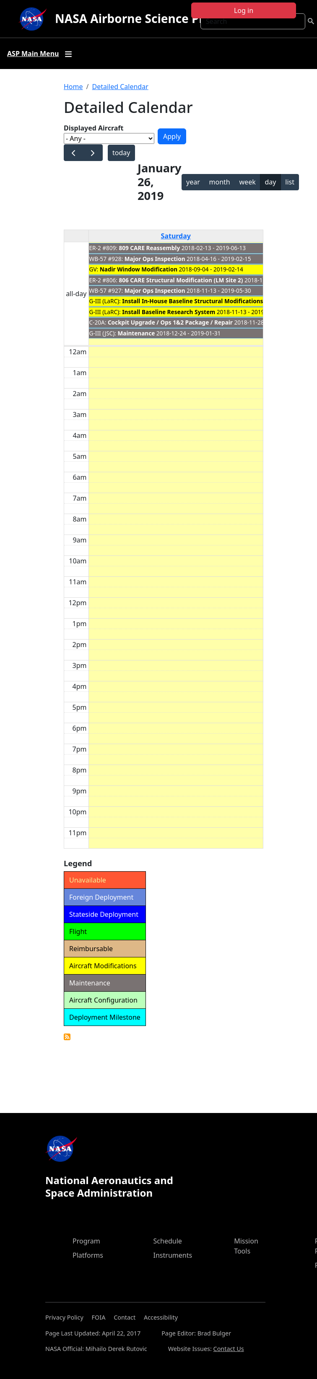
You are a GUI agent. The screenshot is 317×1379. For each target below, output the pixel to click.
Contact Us (228, 1349)
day (270, 182)
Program (86, 1241)
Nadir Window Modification (138, 269)
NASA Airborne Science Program (148, 18)
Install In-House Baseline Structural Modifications (192, 301)
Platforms (88, 1255)
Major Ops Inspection (155, 259)
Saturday (176, 235)
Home (73, 86)
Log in (243, 10)
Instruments (172, 1255)
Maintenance (136, 333)
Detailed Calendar (120, 86)
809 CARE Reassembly (149, 248)
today (121, 152)
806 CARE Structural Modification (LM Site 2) (181, 280)
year (193, 182)
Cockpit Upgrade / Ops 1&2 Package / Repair (170, 322)
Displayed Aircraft (93, 128)
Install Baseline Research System (168, 312)
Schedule (167, 1241)
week (247, 182)
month (219, 182)
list (289, 182)
